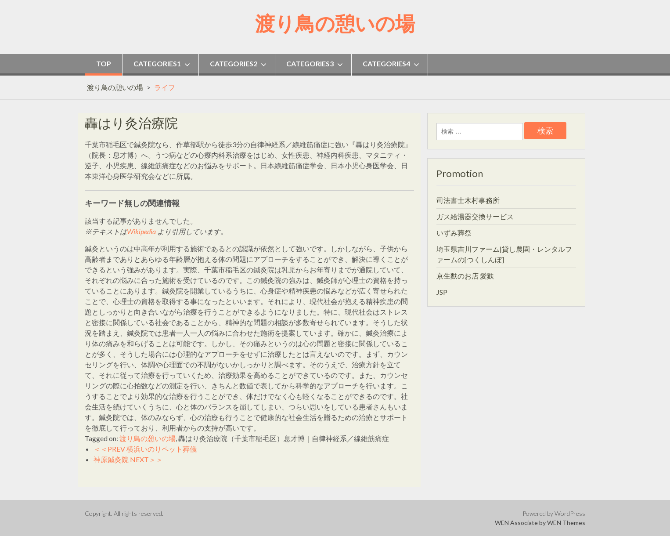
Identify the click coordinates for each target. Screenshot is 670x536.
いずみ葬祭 (454, 232)
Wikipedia (141, 231)
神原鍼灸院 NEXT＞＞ (128, 459)
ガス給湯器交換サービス (475, 216)
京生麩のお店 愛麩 (465, 276)
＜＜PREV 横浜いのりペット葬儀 (145, 449)
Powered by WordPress (553, 513)
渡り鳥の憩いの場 (335, 23)
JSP (441, 292)
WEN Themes (566, 522)
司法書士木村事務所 (468, 200)
